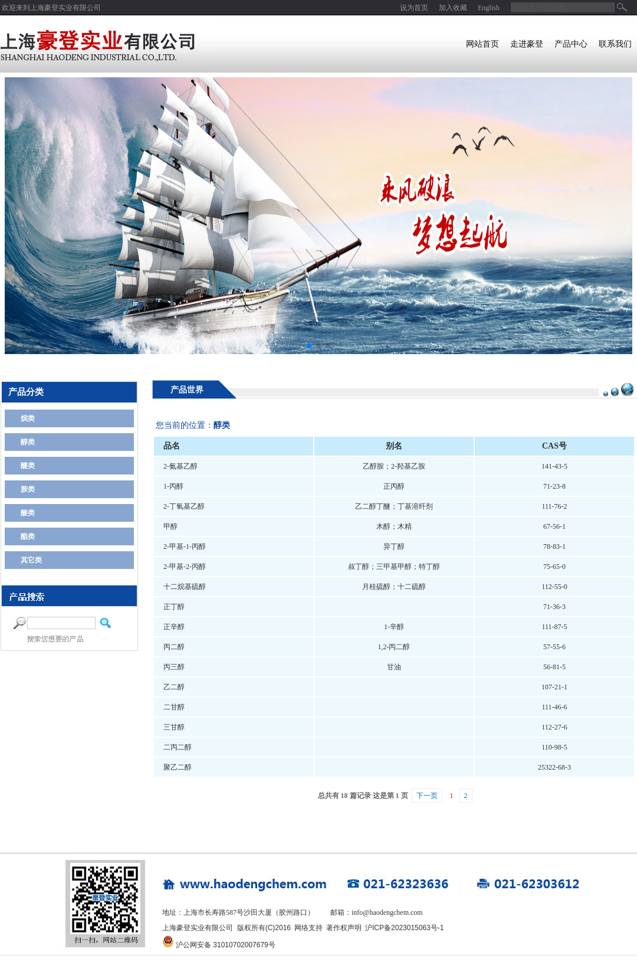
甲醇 (170, 526)
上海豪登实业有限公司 (65, 8)
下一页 (427, 795)
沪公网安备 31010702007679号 (225, 945)
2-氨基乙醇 (180, 466)
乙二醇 (174, 687)
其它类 (31, 560)
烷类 (28, 418)
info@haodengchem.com (387, 912)
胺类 (28, 489)
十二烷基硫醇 (184, 587)
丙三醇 (174, 667)
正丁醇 (174, 607)
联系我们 (615, 44)
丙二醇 (174, 647)
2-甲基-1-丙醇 (184, 546)
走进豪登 (526, 44)
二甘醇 (174, 707)
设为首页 (414, 8)
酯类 (28, 536)
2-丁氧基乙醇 (184, 506)
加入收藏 (453, 8)
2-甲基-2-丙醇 (184, 566)
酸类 (28, 513)
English (489, 8)
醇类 (28, 442)
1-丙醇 (173, 486)
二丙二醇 (177, 747)
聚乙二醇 (177, 767)
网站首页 (482, 44)
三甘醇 (174, 727)
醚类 (28, 466)
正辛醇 (174, 627)
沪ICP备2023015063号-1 (404, 928)
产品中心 (570, 44)
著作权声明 (344, 928)
